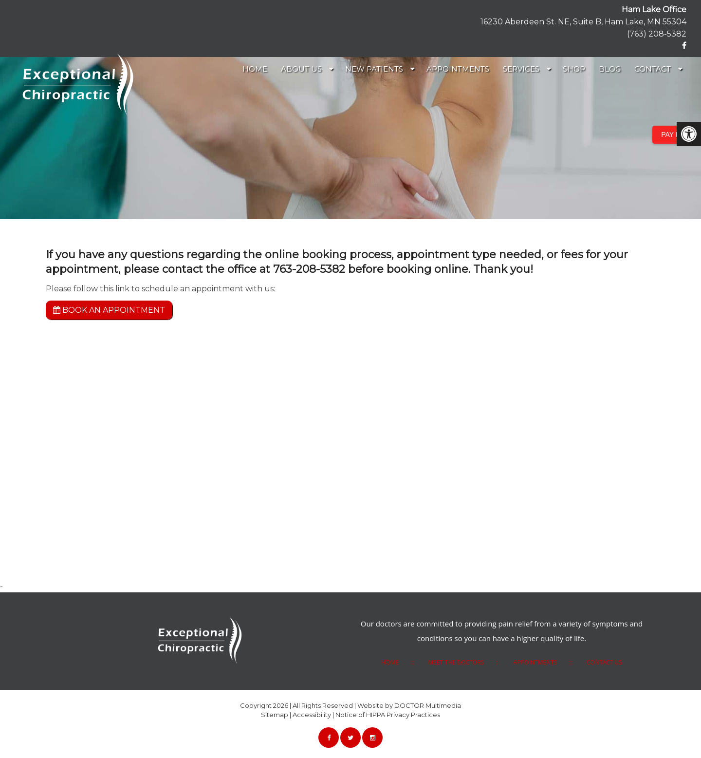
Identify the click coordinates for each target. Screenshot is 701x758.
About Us (301, 69)
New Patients (374, 69)
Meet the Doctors (456, 662)
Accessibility (312, 715)
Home (254, 69)
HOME (390, 662)
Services (521, 69)
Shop (574, 69)
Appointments (457, 69)
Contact (652, 69)
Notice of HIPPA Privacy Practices (387, 715)
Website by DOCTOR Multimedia (409, 705)
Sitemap (274, 715)
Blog (610, 69)
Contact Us (604, 662)
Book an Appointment (109, 310)
